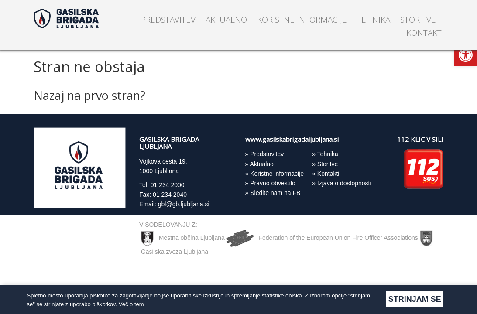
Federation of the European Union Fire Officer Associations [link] (323, 237)
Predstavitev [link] (168, 19)
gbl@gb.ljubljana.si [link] (183, 204)
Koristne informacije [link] (302, 19)
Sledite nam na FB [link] (275, 192)
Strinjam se (414, 299)
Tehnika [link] (373, 19)
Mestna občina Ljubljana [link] (182, 237)
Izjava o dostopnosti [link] (344, 183)
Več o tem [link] (131, 304)
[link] (465, 55)
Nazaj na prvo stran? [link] (89, 95)
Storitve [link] (418, 19)
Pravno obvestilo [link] (272, 183)
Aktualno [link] (226, 19)
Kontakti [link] (425, 32)
